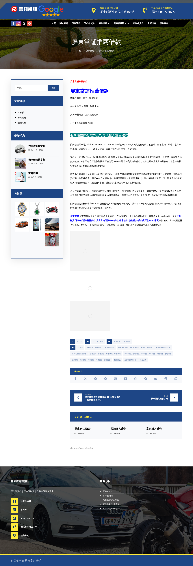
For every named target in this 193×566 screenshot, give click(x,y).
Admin (79, 341)
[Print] (165, 378)
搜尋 (53, 88)
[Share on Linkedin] (125, 378)
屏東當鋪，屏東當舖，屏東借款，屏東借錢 (105, 354)
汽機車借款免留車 (111, 500)
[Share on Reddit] (105, 378)
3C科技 (21, 112)
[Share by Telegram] (145, 378)
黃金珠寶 (143, 360)
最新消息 (127, 341)
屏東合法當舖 (109, 348)
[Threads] (24, 23)
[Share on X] (85, 378)
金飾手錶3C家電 (130, 360)
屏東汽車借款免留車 (79, 354)
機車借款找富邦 (36, 159)
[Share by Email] (155, 378)
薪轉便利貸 (108, 495)
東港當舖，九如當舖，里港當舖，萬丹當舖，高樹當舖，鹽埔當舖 (147, 354)
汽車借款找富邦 (36, 146)
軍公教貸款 (108, 491)
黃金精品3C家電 (110, 508)
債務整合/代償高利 (111, 504)
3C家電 (80, 348)
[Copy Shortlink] (175, 378)
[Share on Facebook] (75, 378)
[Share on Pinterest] (95, 378)
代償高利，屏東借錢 (94, 348)
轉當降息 (117, 360)
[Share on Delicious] (115, 378)
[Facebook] (13, 23)
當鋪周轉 (33, 173)
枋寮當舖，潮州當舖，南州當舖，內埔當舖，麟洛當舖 (91, 360)
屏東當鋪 (117, 341)
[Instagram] (18, 23)
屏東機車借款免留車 (163, 348)
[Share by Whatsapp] (135, 378)
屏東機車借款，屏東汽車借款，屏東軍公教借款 (135, 348)
